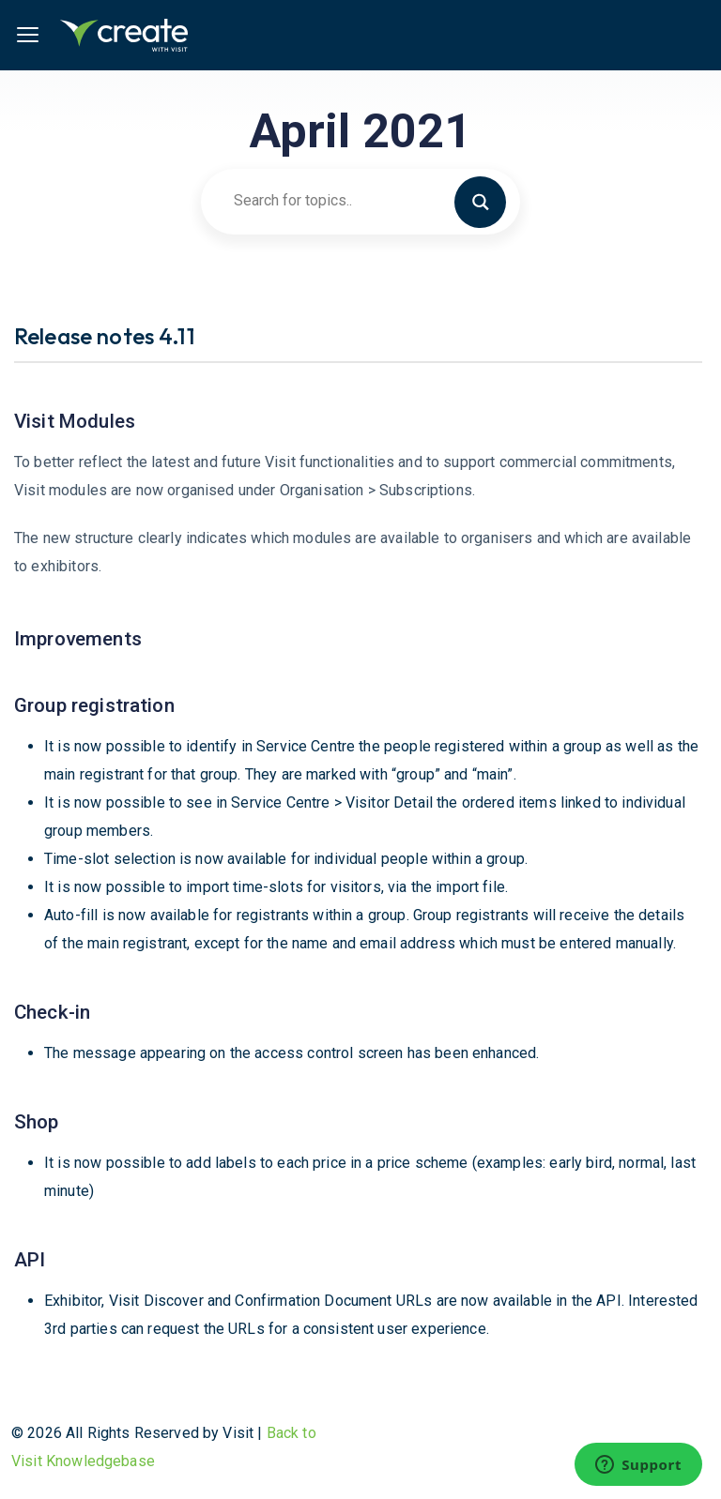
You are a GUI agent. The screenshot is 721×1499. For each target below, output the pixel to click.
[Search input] (352, 201)
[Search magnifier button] (488, 201)
